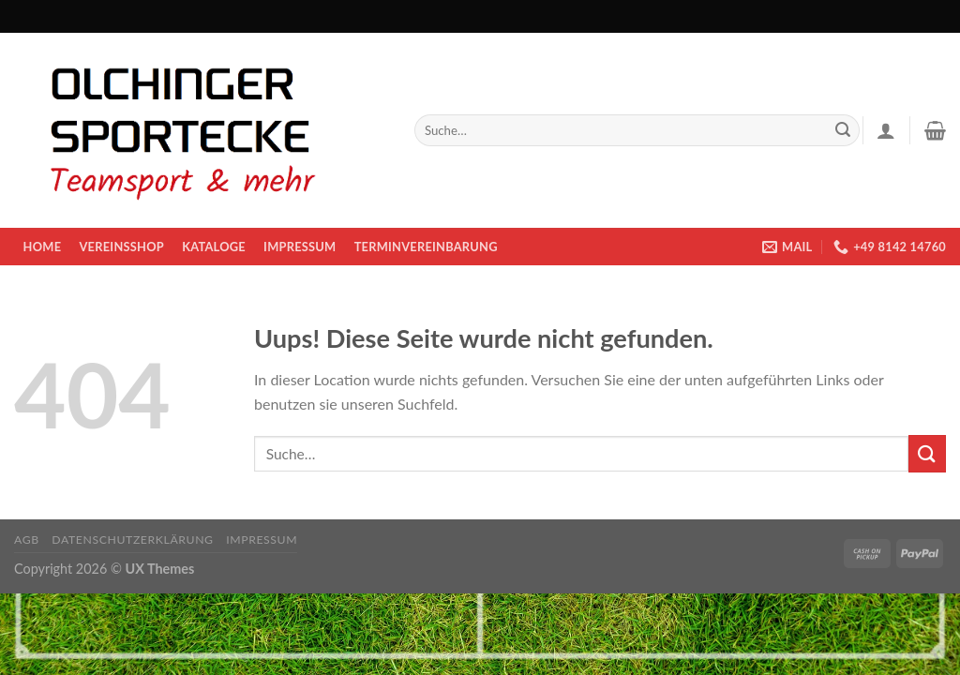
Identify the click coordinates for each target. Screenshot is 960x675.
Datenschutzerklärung (132, 539)
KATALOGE (214, 246)
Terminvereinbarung (426, 246)
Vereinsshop (121, 246)
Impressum (299, 246)
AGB (26, 539)
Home (42, 246)
